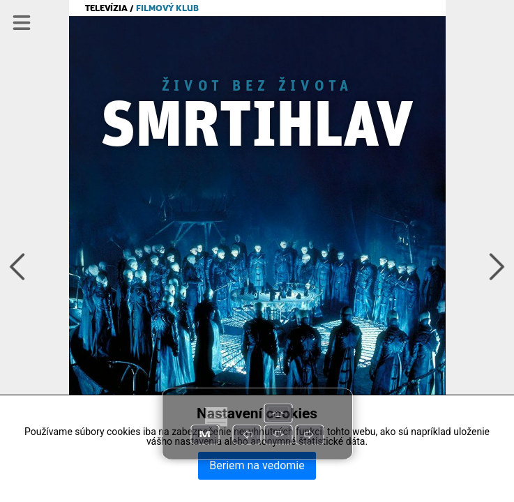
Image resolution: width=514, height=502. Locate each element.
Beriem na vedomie (256, 465)
